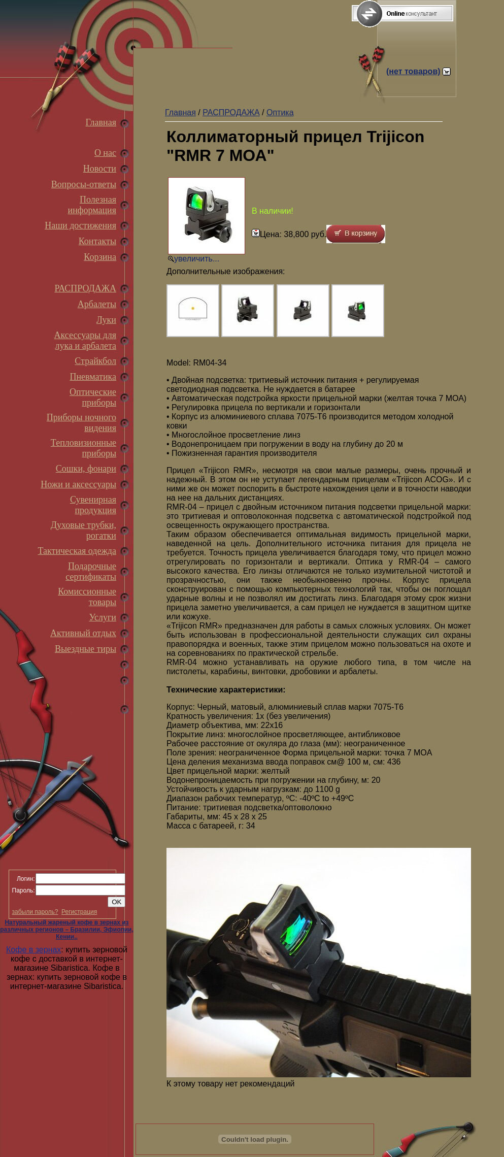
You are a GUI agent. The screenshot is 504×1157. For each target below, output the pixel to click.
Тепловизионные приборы (83, 448)
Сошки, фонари (86, 469)
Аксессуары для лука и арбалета (85, 340)
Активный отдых (83, 633)
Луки (106, 320)
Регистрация (79, 911)
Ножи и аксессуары (78, 484)
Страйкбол (95, 361)
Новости (99, 168)
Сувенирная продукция (93, 504)
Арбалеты (97, 304)
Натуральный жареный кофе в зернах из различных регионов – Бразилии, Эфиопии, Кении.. (66, 929)
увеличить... (196, 258)
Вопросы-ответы (83, 184)
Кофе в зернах (33, 949)
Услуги (102, 617)
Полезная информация (92, 204)
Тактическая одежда (77, 551)
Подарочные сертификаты (90, 571)
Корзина (100, 257)
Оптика (280, 112)
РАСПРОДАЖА (85, 288)
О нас (105, 153)
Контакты (97, 241)
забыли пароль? (35, 911)
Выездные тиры (85, 649)
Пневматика (93, 377)
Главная (101, 122)
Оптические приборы (93, 397)
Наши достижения (80, 225)
